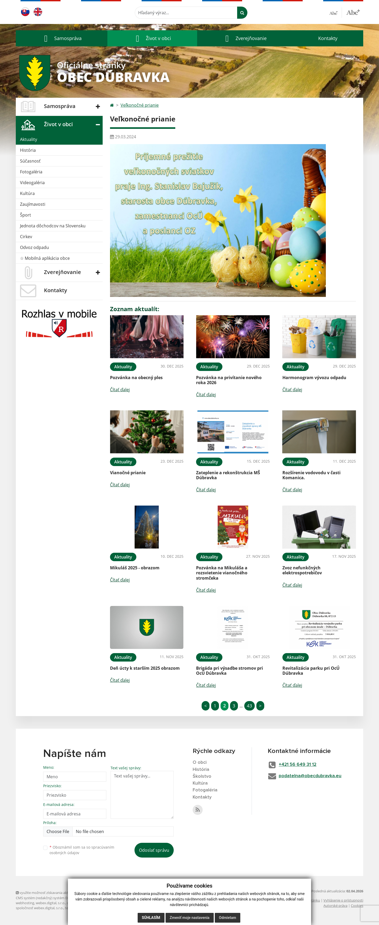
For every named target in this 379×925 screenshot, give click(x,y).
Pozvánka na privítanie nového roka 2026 (229, 380)
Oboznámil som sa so (81, 850)
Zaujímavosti (32, 204)
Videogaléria (32, 182)
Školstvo (202, 776)
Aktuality (28, 139)
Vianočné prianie (128, 473)
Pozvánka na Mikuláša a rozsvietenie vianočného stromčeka (221, 573)
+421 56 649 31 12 (299, 764)
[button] (61, 38)
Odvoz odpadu (34, 247)
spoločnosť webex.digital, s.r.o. (39, 908)
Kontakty (327, 38)
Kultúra (27, 193)
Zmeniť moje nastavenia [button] (190, 918)
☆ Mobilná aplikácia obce (45, 258)
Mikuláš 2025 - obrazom (134, 568)
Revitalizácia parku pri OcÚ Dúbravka (311, 670)
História (28, 150)
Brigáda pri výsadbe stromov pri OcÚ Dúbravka (229, 670)
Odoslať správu (154, 850)
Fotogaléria (31, 172)
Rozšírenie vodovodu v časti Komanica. (311, 475)
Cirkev (26, 236)
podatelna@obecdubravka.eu (312, 776)
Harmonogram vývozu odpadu (314, 377)
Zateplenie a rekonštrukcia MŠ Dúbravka (228, 475)
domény (73, 902)
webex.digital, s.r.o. (50, 902)
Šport (25, 215)
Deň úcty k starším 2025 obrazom (145, 668)
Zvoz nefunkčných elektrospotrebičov (302, 570)
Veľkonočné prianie (140, 105)
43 (249, 706)
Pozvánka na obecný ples (136, 377)
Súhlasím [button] (151, 918)
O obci (200, 762)
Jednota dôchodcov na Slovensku (53, 226)
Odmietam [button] (227, 918)
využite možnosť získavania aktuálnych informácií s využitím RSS (68, 892)
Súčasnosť (30, 161)
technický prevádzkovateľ (85, 908)
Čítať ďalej (120, 390)
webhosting (25, 902)
